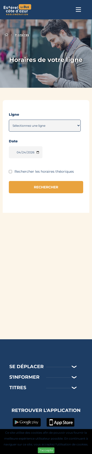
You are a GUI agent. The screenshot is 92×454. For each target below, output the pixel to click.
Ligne (14, 114)
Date (13, 141)
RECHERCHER (46, 187)
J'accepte (46, 450)
